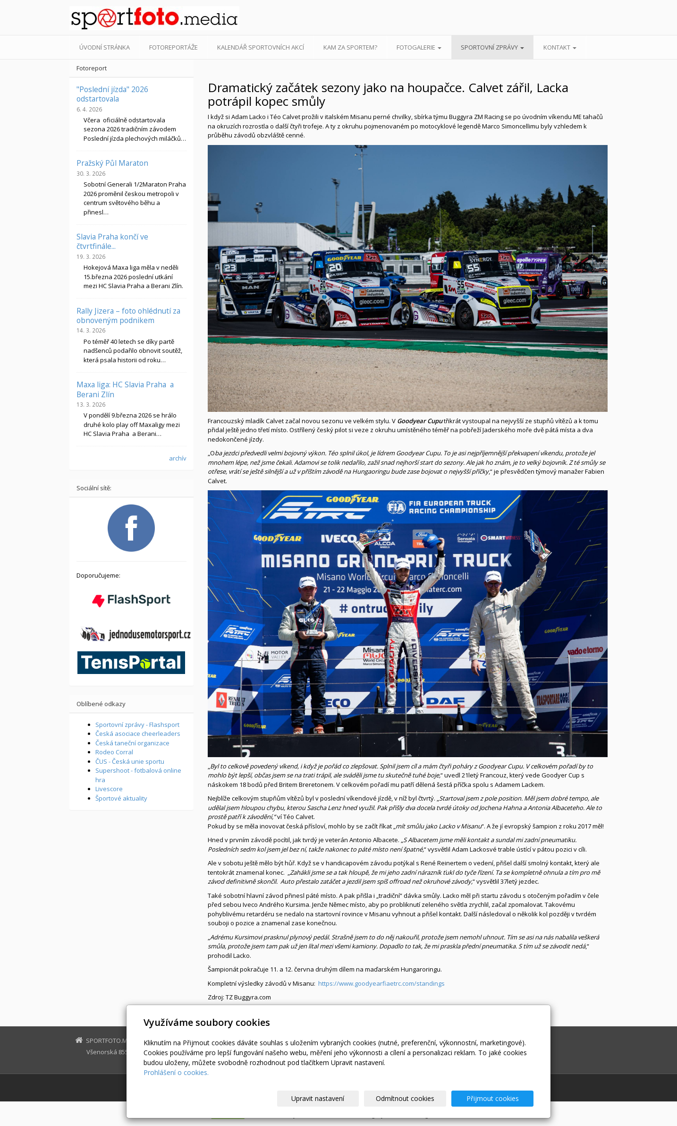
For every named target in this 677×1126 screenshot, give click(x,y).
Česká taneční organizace (132, 743)
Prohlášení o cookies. (176, 1072)
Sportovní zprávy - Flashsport (137, 724)
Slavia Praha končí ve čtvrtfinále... (112, 241)
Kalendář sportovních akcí (260, 47)
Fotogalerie (419, 47)
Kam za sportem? (350, 47)
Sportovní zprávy (492, 47)
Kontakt (559, 47)
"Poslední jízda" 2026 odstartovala (112, 94)
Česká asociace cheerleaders (137, 733)
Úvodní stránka (104, 47)
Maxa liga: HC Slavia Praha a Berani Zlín (125, 389)
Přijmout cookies (497, 1098)
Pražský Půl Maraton (112, 163)
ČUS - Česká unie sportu (129, 761)
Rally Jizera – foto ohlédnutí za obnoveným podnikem (128, 315)
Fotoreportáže (173, 47)
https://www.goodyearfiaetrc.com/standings (381, 983)
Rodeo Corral (114, 752)
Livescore (109, 789)
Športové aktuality (121, 798)
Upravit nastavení (342, 1098)
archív (177, 458)
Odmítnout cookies (420, 1098)
